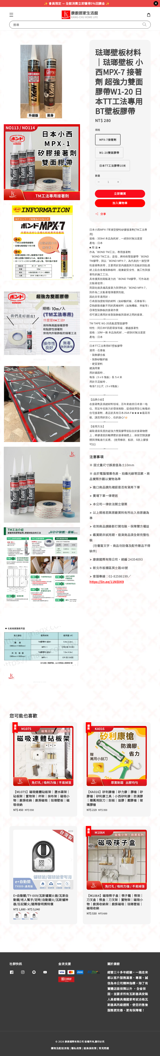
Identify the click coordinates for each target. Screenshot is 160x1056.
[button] (11, 15)
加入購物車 (120, 203)
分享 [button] (100, 214)
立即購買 (120, 193)
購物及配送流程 (60, 1048)
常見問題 (104, 1048)
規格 (97, 130)
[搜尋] (144, 24)
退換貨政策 (90, 1048)
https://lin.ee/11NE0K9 (106, 581)
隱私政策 (76, 1048)
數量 (97, 175)
